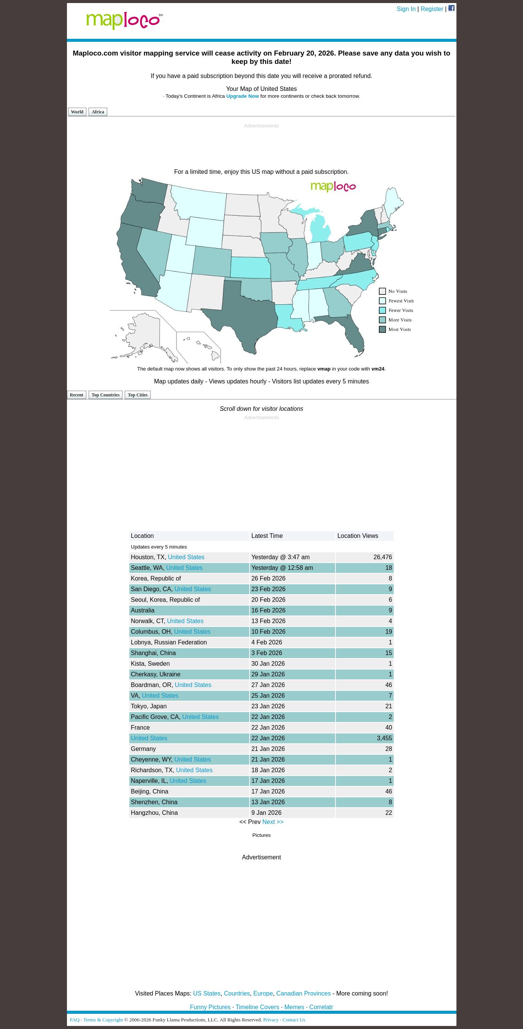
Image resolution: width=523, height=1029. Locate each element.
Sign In (406, 9)
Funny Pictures (210, 1007)
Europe (263, 993)
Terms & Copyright (103, 1020)
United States (186, 557)
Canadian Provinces (303, 993)
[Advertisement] (261, 146)
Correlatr (321, 1007)
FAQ (75, 1020)
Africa (98, 112)
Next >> (273, 822)
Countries (237, 993)
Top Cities (138, 395)
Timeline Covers (257, 1007)
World (77, 112)
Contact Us (294, 1020)
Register (432, 9)
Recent (76, 395)
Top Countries (105, 395)
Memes (294, 1007)
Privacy (271, 1020)
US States (207, 993)
